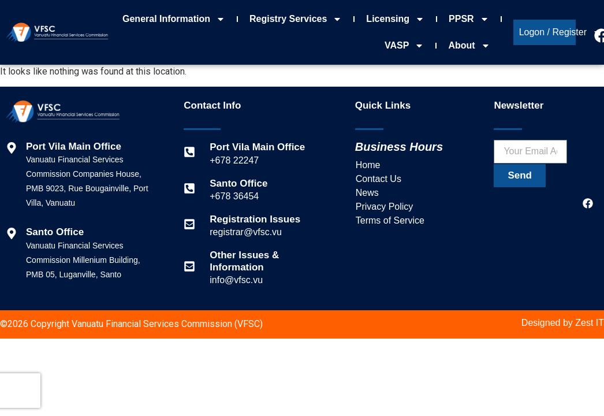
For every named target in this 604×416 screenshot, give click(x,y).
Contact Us (378, 179)
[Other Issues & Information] (189, 266)
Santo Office (238, 183)
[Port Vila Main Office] (189, 152)
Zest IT (589, 323)
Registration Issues (255, 219)
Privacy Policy (384, 206)
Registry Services (295, 19)
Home (368, 165)
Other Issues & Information (244, 261)
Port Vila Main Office (257, 147)
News (367, 193)
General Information (173, 19)
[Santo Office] (189, 188)
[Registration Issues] (189, 224)
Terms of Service (390, 220)
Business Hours (399, 146)
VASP (404, 45)
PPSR (469, 19)
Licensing (395, 19)
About (469, 45)
